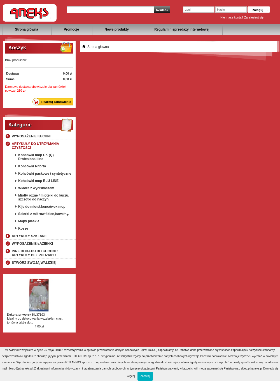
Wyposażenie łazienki (32, 244)
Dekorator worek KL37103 (26, 314)
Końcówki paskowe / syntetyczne (44, 174)
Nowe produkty (116, 29)
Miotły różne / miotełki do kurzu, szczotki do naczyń (43, 197)
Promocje (71, 29)
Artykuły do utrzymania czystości (35, 146)
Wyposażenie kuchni (31, 136)
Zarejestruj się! (254, 17)
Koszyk (17, 47)
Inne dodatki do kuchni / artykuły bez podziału (35, 253)
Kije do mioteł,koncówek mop (42, 207)
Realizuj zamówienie (53, 101)
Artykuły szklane (29, 236)
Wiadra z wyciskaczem (36, 188)
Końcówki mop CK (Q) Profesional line (36, 157)
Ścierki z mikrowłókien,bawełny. (43, 214)
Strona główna (26, 29)
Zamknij (145, 376)
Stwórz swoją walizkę (34, 263)
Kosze (23, 228)
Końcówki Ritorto (32, 166)
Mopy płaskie (28, 221)
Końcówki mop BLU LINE (38, 181)
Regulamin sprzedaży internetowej (181, 29)
